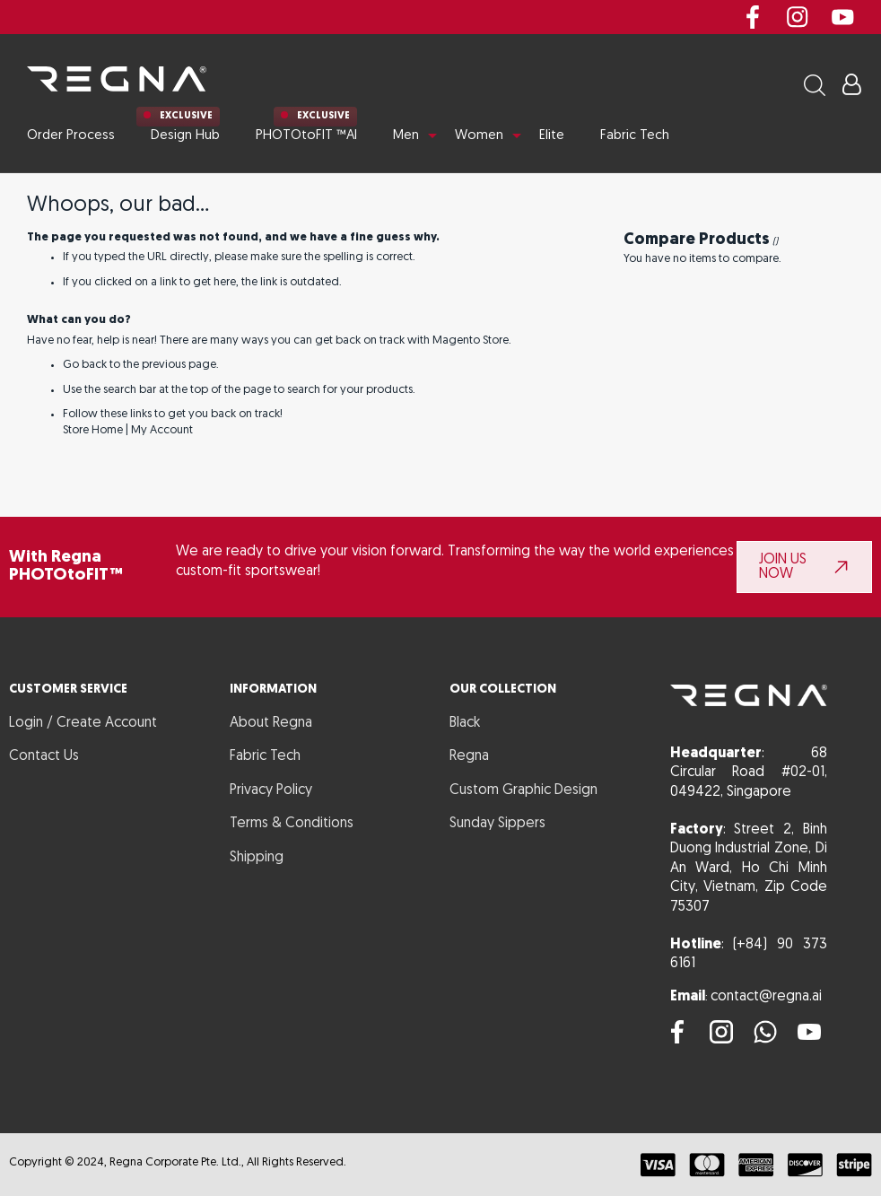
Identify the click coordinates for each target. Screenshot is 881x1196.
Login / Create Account (83, 723)
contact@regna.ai (766, 997)
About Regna (271, 723)
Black (464, 723)
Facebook (752, 17)
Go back (85, 365)
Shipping (256, 858)
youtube (842, 17)
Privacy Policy (271, 790)
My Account (162, 430)
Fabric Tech (265, 756)
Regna (469, 756)
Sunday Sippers (497, 823)
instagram (797, 17)
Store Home (93, 430)
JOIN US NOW (783, 567)
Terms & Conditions (291, 823)
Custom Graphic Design (523, 790)
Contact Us (44, 756)
